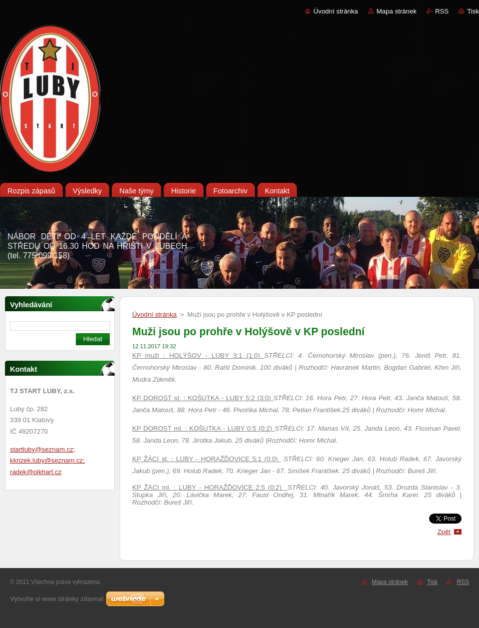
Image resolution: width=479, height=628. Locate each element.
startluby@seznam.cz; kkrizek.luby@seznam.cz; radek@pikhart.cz (47, 461)
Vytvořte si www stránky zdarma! (57, 599)
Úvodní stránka (335, 11)
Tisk (473, 11)
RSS (442, 11)
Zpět (444, 532)
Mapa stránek (397, 11)
